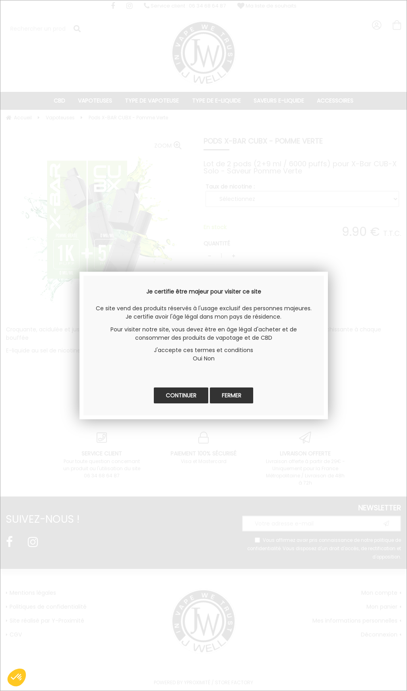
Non (209, 358)
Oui (197, 358)
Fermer (231, 395)
